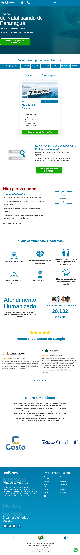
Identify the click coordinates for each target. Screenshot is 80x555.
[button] (55, 2)
